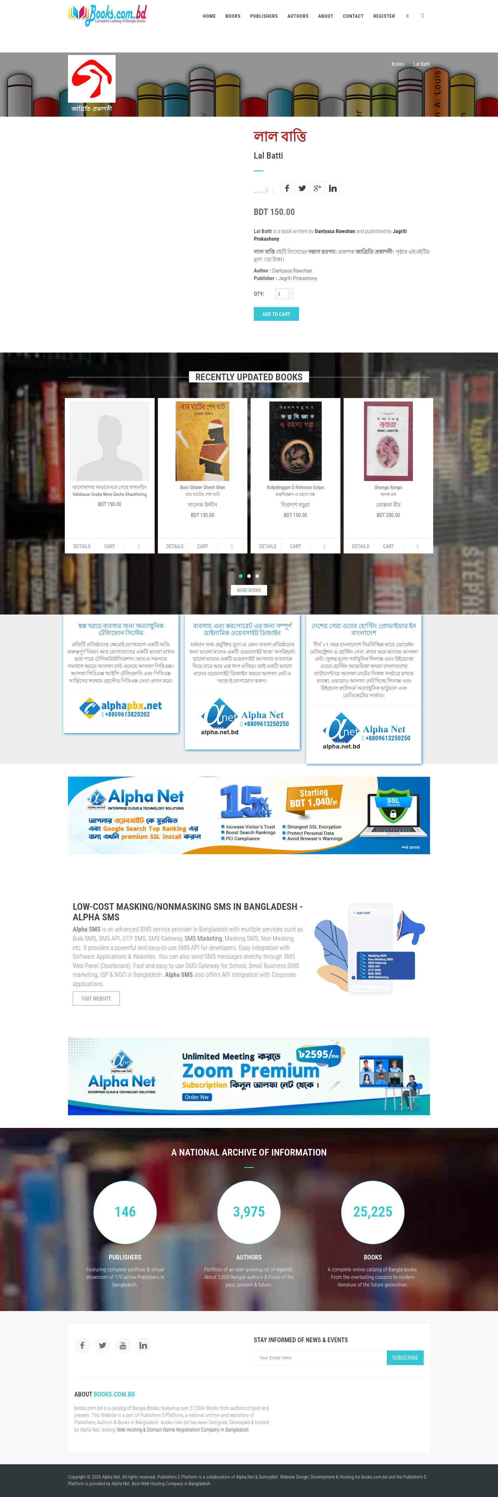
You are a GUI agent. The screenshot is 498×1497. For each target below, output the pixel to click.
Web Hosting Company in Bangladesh (175, 1484)
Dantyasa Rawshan (335, 231)
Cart (109, 546)
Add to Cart (276, 314)
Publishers (264, 16)
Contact (353, 16)
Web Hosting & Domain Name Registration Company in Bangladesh (183, 1430)
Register (384, 16)
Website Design (294, 1477)
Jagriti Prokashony (297, 278)
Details (82, 546)
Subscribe (405, 1357)
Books (233, 16)
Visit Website (96, 999)
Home (209, 16)
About (325, 16)
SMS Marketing (203, 938)
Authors (298, 16)
